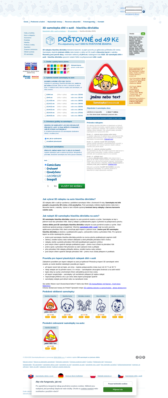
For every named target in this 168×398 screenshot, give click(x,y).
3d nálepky (132, 38)
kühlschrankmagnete (124, 364)
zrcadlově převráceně (54, 141)
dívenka (131, 49)
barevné (137, 40)
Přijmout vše (118, 391)
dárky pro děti (34, 367)
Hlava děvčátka (101, 296)
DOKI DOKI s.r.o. (59, 357)
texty (141, 45)
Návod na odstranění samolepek (44, 362)
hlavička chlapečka (50, 296)
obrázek (131, 43)
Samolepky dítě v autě (130, 376)
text (138, 45)
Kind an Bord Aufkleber (70, 376)
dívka (136, 48)
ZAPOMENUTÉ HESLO (132, 14)
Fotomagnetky (89, 22)
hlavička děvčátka (50, 327)
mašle (131, 53)
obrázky (137, 43)
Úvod (26, 22)
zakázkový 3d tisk (45, 367)
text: (46, 160)
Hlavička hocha (67, 296)
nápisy (135, 46)
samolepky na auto (78, 364)
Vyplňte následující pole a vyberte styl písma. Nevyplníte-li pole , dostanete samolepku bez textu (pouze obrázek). (63, 152)
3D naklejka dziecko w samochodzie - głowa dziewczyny (105, 288)
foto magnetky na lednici (109, 364)
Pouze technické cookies (117, 385)
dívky (141, 48)
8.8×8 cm (50, 94)
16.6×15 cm (50, 115)
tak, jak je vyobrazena (54, 138)
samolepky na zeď (65, 364)
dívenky (137, 49)
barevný (131, 40)
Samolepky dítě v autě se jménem (54, 31)
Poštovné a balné (38, 22)
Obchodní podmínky (62, 362)
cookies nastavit (87, 390)
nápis (131, 46)
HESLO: (122, 11)
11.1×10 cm (50, 100)
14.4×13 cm (50, 109)
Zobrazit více (109, 139)
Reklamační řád (98, 362)
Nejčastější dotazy (55, 22)
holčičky (141, 51)
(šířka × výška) (62, 94)
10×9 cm (49, 97)
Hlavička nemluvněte (117, 296)
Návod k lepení (28, 362)
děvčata (131, 48)
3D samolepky (73, 31)
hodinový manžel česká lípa (61, 367)
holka (142, 49)
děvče (140, 46)
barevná (139, 38)
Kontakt (101, 22)
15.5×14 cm (50, 112)
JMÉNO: (122, 8)
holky (130, 51)
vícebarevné (133, 42)
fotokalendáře (27, 364)
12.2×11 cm (50, 103)
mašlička (136, 53)
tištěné (140, 42)
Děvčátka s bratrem (84, 296)
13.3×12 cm (50, 106)
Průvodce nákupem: (95, 123)
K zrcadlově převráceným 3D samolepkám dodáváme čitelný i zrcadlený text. (62, 129)
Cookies (89, 362)
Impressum (108, 362)
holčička (135, 51)
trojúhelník (132, 45)
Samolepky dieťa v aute (40, 376)
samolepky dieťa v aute (50, 364)
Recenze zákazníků (73, 22)
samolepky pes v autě (93, 364)
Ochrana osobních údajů (78, 362)
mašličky (132, 54)
